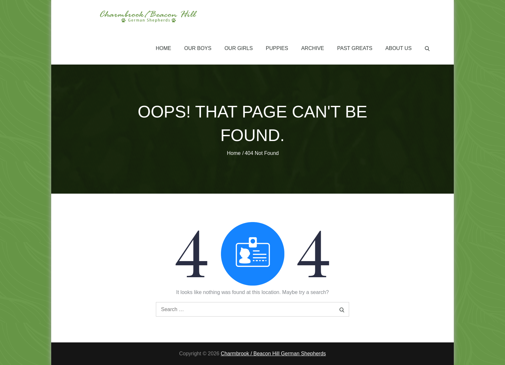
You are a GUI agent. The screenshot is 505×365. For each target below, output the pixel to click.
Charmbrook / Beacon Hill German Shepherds (273, 353)
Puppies (277, 48)
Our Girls (238, 48)
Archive (312, 48)
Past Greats (354, 48)
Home (163, 48)
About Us (399, 48)
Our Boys (197, 48)
